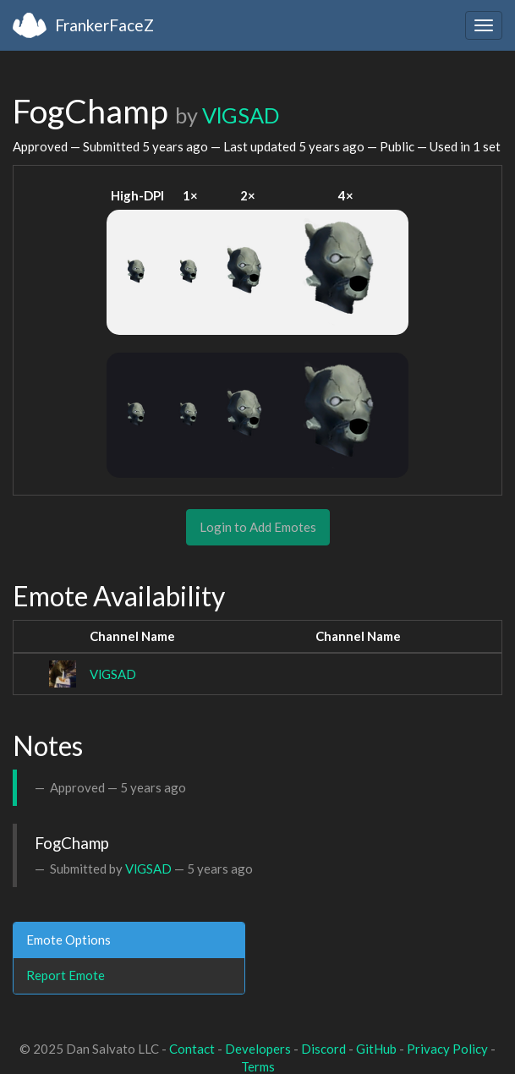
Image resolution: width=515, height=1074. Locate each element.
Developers (258, 1048)
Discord (323, 1048)
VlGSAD (240, 115)
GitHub (376, 1048)
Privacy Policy (447, 1048)
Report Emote (65, 975)
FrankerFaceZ (104, 25)
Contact (192, 1048)
